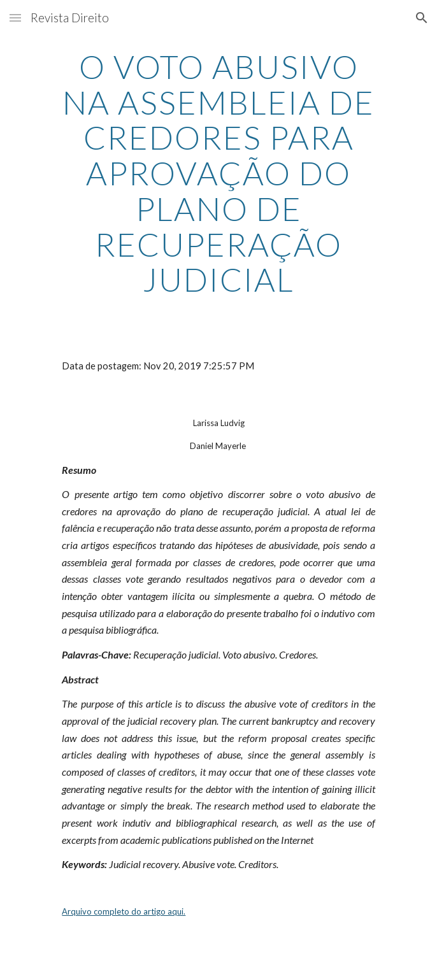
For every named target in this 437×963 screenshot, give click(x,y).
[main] (218, 173)
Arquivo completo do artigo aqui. (123, 911)
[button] (15, 17)
